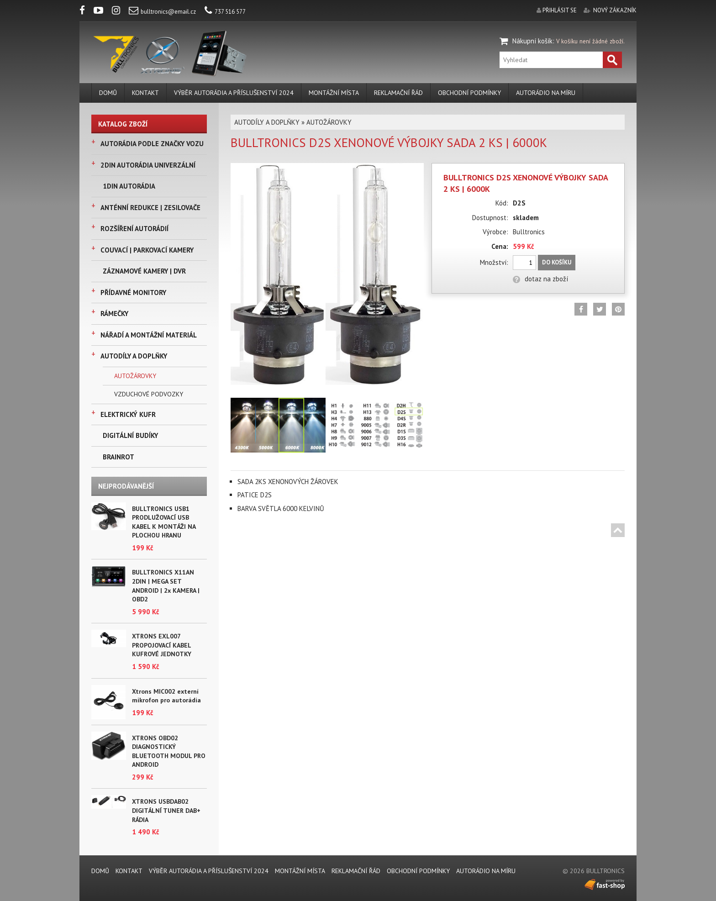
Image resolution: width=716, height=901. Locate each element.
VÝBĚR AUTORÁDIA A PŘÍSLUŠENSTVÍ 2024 (234, 93)
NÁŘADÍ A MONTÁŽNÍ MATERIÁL (148, 335)
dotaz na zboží (540, 278)
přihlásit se (559, 10)
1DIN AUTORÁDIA (129, 186)
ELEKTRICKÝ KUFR (128, 414)
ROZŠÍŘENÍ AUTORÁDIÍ (134, 228)
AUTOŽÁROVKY (135, 376)
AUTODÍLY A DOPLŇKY (133, 356)
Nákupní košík (532, 41)
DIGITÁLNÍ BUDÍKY (130, 435)
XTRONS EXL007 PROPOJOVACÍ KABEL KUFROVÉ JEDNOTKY (161, 645)
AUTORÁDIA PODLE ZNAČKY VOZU (152, 143)
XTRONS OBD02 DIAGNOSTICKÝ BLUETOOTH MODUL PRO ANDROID (168, 751)
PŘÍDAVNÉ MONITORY (133, 292)
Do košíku (556, 262)
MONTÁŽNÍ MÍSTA (334, 93)
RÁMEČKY (114, 313)
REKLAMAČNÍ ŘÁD (398, 93)
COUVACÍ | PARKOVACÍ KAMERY (147, 250)
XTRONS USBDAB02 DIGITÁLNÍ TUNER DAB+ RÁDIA (166, 810)
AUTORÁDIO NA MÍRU (545, 93)
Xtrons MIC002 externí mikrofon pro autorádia (166, 696)
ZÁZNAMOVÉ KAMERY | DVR (144, 271)
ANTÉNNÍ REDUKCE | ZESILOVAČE (150, 207)
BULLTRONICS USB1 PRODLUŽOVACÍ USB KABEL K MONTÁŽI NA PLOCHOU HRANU (163, 522)
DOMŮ (108, 93)
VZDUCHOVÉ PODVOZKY (148, 394)
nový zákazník (615, 10)
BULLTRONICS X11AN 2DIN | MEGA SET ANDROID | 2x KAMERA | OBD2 (166, 585)
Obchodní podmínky (469, 93)
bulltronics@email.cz (162, 12)
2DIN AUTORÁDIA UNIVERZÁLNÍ (147, 165)
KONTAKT (145, 93)
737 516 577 (225, 12)
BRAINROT (118, 457)
